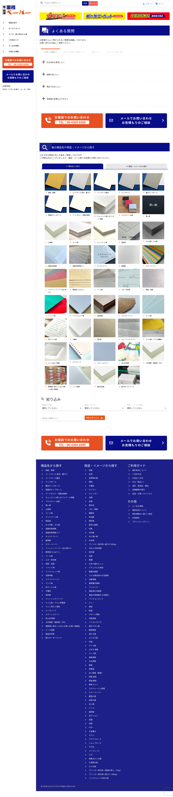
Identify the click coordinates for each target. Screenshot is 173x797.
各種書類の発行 (138, 495)
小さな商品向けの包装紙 (99, 581)
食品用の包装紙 (95, 597)
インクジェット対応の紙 (99, 784)
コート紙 (49, 519)
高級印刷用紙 (51, 534)
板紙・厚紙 (50, 476)
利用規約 (135, 523)
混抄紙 (48, 600)
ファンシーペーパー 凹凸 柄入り (58, 554)
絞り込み (93, 3)
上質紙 (48, 515)
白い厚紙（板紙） (96, 678)
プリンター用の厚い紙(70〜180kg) (103, 780)
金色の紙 (92, 706)
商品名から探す (72, 172)
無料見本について (139, 476)
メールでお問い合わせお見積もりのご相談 (18, 76)
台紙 (91, 562)
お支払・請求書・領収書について (74, 58)
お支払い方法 (137, 484)
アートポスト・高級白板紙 (56, 499)
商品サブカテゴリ (90, 411)
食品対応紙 (50, 639)
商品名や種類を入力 (50, 2)
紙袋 (91, 616)
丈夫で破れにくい (96, 569)
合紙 (91, 534)
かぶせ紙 (92, 772)
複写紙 (91, 526)
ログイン (149, 3)
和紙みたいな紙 (95, 764)
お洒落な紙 (93, 768)
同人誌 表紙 (50, 624)
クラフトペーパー (53, 585)
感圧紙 (48, 526)
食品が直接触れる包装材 (99, 600)
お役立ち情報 (10, 51)
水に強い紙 (93, 542)
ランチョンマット (96, 604)
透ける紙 (92, 639)
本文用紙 (92, 667)
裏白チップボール (53, 491)
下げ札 (91, 752)
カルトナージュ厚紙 (97, 694)
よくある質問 (10, 46)
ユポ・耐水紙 (51, 565)
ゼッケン (92, 495)
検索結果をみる (94, 424)
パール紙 (49, 562)
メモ (91, 760)
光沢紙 (91, 538)
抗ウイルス (93, 721)
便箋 (91, 565)
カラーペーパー (52, 550)
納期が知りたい (53, 80)
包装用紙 (49, 581)
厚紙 (91, 671)
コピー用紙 (93, 515)
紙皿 (91, 612)
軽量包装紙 (93, 577)
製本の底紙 (93, 530)
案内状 (91, 511)
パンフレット (94, 756)
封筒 (91, 507)
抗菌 (91, 725)
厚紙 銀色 (92, 686)
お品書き (92, 737)
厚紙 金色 (92, 682)
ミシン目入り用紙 (53, 612)
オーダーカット (11, 28)
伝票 (91, 503)
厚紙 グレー (93, 690)
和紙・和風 (50, 569)
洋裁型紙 (92, 624)
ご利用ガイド (10, 40)
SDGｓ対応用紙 (95, 554)
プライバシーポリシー (141, 527)
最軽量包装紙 (94, 589)
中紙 (91, 647)
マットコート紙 (52, 523)
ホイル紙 (92, 651)
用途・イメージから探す (136, 172)
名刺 (91, 480)
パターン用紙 (94, 620)
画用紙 (48, 546)
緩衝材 (91, 519)
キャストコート (52, 542)
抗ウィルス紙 (51, 593)
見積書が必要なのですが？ (57, 105)
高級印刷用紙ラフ (53, 538)
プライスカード (95, 745)
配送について (96, 58)
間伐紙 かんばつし (53, 558)
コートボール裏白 (53, 484)
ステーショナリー (53, 620)
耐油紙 (91, 523)
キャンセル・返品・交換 (115, 58)
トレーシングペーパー (55, 604)
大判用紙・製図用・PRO (55, 628)
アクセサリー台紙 (53, 507)
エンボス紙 (93, 643)
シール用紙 (50, 636)
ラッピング (93, 593)
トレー (91, 608)
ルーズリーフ (51, 616)
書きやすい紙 (94, 632)
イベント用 (50, 573)
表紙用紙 (92, 663)
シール (91, 713)
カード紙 (92, 659)
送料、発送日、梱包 (140, 491)
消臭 (91, 729)
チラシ (91, 741)
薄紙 (91, 487)
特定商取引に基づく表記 (142, 519)
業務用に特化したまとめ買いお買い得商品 (63, 632)
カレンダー (93, 499)
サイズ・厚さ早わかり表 (14, 34)
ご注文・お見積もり (50, 58)
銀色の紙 (92, 702)
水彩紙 (91, 546)
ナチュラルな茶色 (96, 573)
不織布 (48, 597)
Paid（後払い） (138, 487)
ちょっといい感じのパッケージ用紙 (60, 503)
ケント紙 (49, 589)
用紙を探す (9, 23)
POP (91, 733)
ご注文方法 (136, 480)
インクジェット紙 (53, 577)
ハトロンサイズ (95, 628)
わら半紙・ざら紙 (53, 530)
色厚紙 (91, 674)
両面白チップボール (54, 495)
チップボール (51, 487)
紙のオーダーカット (54, 643)
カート (161, 3)
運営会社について (139, 516)
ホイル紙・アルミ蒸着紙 (55, 608)
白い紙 (91, 710)
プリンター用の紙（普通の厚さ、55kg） (105, 776)
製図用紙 (92, 636)
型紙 (91, 476)
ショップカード (95, 749)
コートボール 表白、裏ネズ (57, 480)
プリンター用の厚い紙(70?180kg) (102, 550)
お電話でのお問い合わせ (18, 62)
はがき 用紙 (93, 655)
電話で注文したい (54, 92)
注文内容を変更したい (56, 68)
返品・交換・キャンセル (142, 499)
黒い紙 (48, 511)
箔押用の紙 (93, 484)
